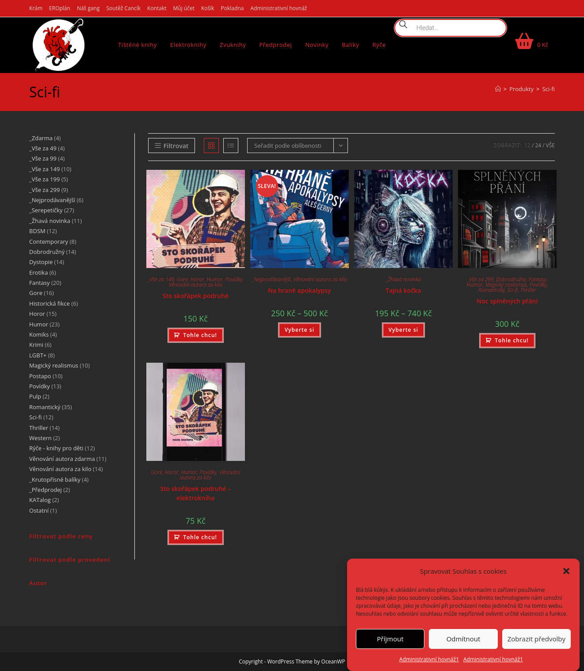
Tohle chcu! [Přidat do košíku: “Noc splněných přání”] (512, 340)
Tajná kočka (403, 290)
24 (538, 145)
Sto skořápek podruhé (196, 295)
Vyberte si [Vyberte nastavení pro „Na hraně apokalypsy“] (299, 330)
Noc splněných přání (507, 301)
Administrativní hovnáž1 (429, 659)
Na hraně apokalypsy (299, 290)
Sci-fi (548, 89)
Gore (182, 279)
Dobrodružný (511, 279)
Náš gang (88, 8)
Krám (35, 8)
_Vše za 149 (161, 279)
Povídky (233, 279)
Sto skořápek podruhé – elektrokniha (195, 493)
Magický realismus (506, 284)
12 (527, 145)
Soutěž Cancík (124, 8)
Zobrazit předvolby (536, 638)
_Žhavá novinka (403, 279)
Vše (550, 145)
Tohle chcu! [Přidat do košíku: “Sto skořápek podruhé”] (200, 335)
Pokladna (232, 8)
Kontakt (156, 8)
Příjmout (390, 638)
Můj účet (184, 8)
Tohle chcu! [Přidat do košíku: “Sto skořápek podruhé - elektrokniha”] (200, 537)
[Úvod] (498, 89)
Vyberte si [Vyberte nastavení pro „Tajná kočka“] (403, 330)
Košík (207, 8)
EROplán (59, 8)
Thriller (528, 290)
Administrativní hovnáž (278, 8)
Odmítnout (464, 638)
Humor (214, 279)
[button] (566, 571)
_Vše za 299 (480, 279)
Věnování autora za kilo (195, 284)
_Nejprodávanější (271, 279)
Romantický (491, 290)
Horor (197, 279)
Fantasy (537, 279)
